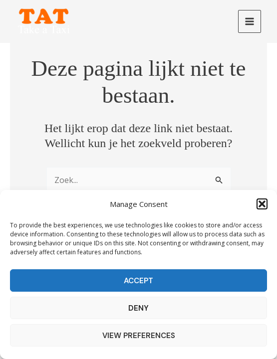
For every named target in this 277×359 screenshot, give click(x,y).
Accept (138, 281)
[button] (262, 204)
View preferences (138, 336)
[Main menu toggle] (249, 21)
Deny (138, 308)
